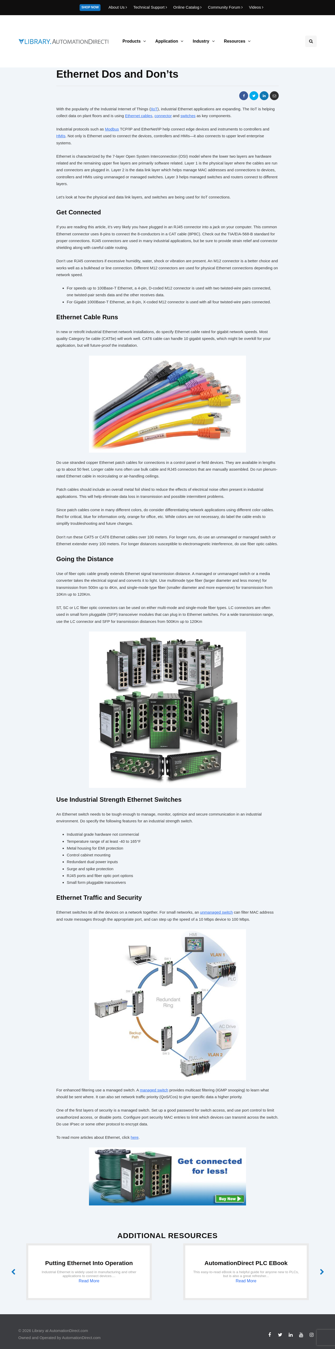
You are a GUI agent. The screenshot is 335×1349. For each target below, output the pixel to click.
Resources (234, 41)
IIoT (154, 109)
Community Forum (226, 7)
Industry (201, 41)
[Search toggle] (311, 41)
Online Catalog (188, 7)
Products (131, 41)
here (134, 1137)
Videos (256, 7)
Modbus (112, 129)
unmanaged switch (216, 912)
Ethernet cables (138, 115)
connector (163, 115)
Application (166, 41)
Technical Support (150, 7)
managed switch (154, 1090)
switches (188, 115)
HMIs (60, 136)
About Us (118, 7)
